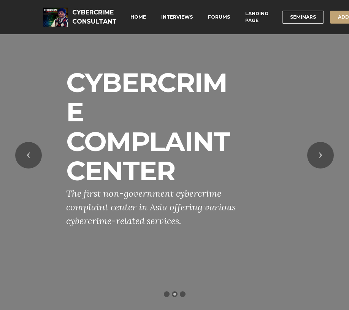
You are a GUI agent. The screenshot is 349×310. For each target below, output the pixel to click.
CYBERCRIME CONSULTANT (94, 17)
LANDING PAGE (256, 17)
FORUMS (219, 17)
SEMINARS (303, 17)
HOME (138, 17)
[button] (28, 155)
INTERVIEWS (177, 17)
